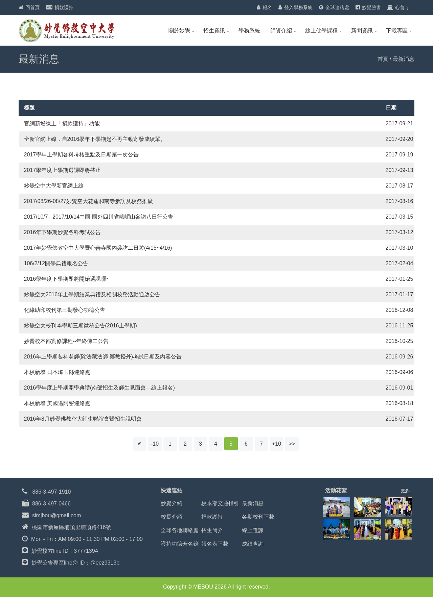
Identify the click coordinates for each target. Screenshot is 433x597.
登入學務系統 (298, 7)
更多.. (406, 491)
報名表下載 (214, 544)
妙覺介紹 (171, 503)
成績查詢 (253, 544)
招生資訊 (214, 30)
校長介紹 (171, 517)
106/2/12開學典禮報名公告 (56, 263)
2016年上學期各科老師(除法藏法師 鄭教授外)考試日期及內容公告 (103, 356)
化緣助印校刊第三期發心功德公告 (64, 310)
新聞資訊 (362, 30)
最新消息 (253, 503)
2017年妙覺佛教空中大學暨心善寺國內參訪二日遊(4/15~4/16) (98, 248)
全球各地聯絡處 (180, 530)
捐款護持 (63, 7)
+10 (276, 444)
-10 (155, 444)
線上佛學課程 (321, 30)
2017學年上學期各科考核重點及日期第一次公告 (81, 154)
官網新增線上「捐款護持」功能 (62, 123)
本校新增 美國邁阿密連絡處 (57, 403)
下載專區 (397, 30)
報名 (267, 7)
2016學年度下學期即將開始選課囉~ (67, 279)
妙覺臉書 (371, 7)
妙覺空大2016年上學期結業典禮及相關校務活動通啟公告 (92, 294)
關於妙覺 (179, 30)
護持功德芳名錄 (180, 544)
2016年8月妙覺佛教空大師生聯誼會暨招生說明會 (83, 419)
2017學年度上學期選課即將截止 (62, 170)
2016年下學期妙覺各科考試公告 (62, 232)
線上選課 (253, 530)
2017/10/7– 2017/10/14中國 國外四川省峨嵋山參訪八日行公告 (98, 217)
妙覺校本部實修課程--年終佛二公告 (66, 341)
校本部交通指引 (220, 503)
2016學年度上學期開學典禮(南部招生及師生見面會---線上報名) (99, 388)
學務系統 (249, 30)
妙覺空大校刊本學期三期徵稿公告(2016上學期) (80, 325)
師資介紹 (281, 30)
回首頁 (32, 7)
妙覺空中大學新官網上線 (54, 186)
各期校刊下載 (258, 517)
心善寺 (402, 7)
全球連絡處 (337, 7)
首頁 (383, 59)
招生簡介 (212, 530)
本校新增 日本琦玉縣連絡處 (57, 372)
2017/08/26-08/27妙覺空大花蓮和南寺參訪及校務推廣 (88, 201)
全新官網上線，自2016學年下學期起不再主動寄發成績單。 (95, 139)
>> (292, 444)
